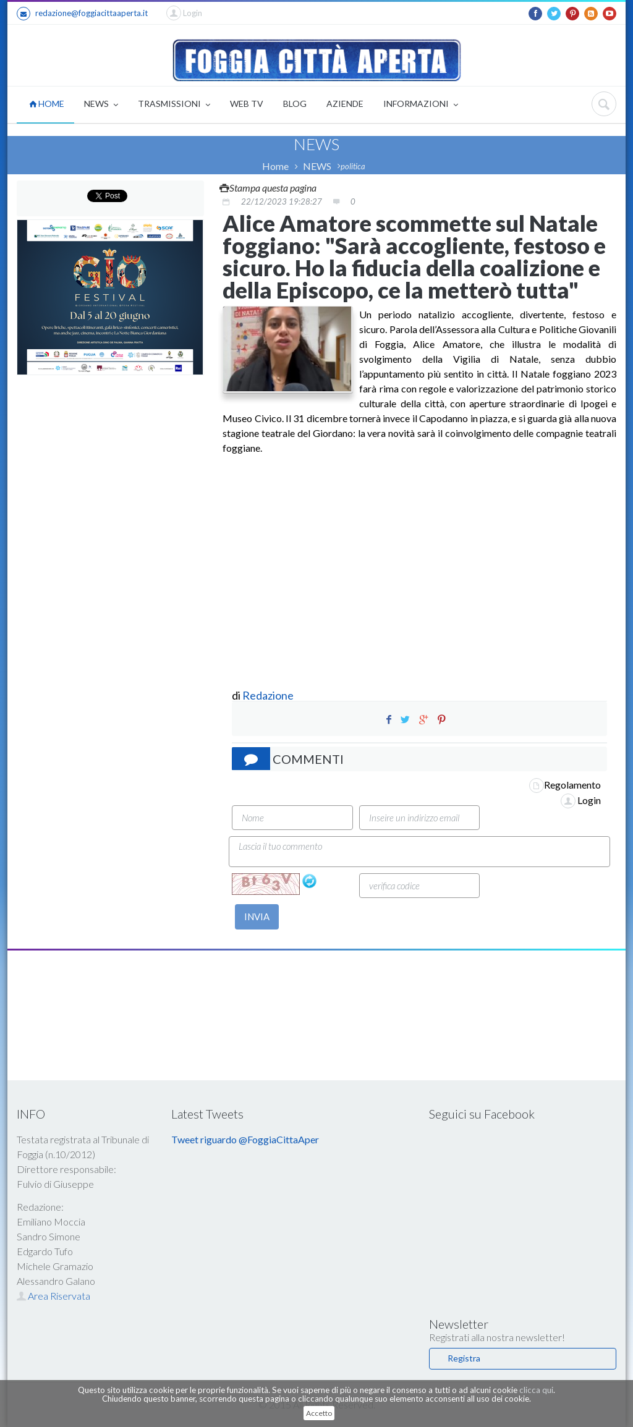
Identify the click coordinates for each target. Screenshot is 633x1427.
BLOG (295, 103)
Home (275, 166)
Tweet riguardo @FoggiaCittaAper (245, 1139)
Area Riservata (53, 1296)
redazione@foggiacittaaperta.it (82, 13)
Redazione (268, 695)
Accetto (319, 1413)
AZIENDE (344, 103)
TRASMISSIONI (174, 104)
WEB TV (246, 103)
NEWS (101, 104)
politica (353, 166)
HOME (46, 103)
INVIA (257, 916)
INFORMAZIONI (420, 104)
